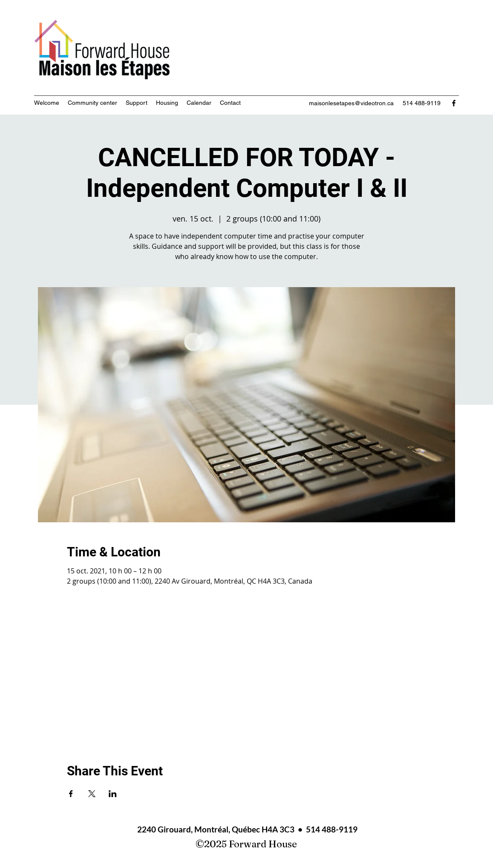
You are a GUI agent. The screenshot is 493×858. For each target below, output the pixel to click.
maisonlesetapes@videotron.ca (351, 103)
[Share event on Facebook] (71, 793)
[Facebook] (454, 103)
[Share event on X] (92, 793)
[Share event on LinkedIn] (113, 793)
